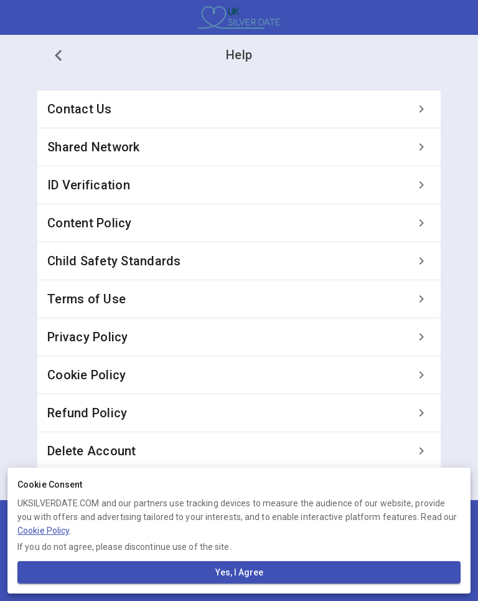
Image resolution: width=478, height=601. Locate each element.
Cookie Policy (43, 531)
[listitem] (239, 109)
